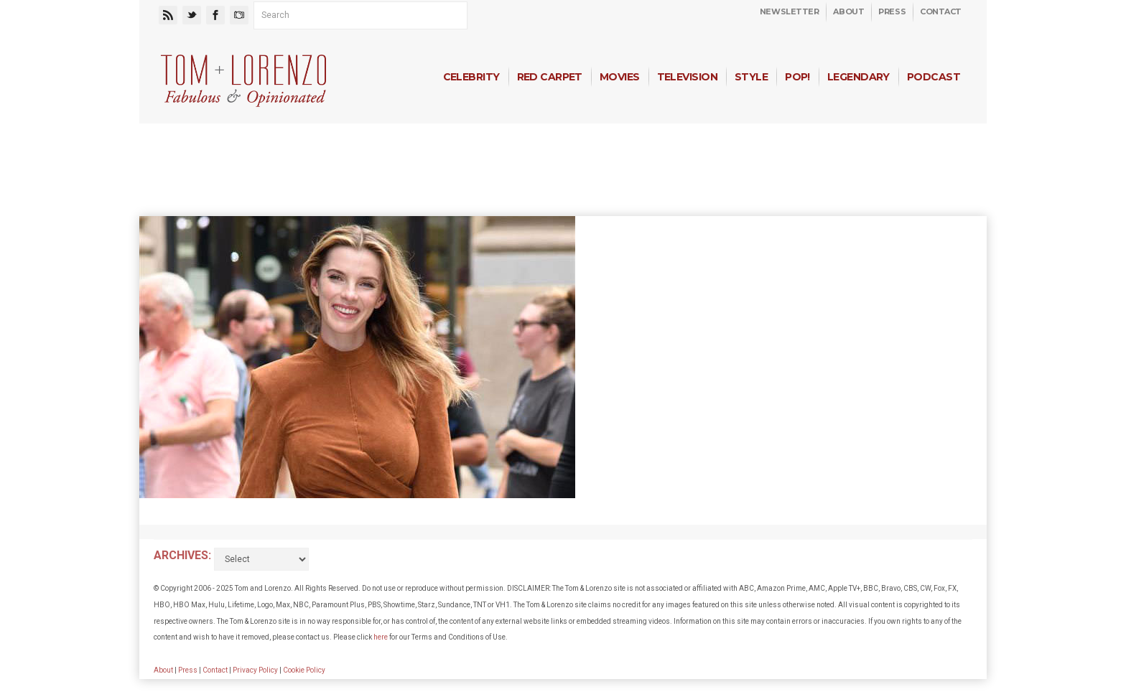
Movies (620, 76)
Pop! (797, 76)
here (380, 637)
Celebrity (471, 76)
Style (751, 76)
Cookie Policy (304, 670)
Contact (941, 11)
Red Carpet (549, 76)
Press (892, 11)
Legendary (858, 76)
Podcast (933, 76)
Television (687, 76)
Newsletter (789, 11)
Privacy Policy (255, 670)
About (848, 11)
